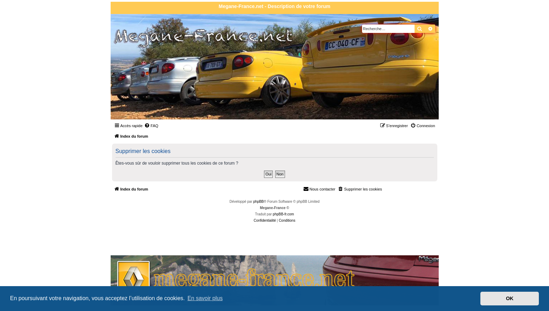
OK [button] (510, 298)
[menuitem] (151, 126)
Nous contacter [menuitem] (319, 188)
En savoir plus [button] (205, 298)
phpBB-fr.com (283, 214)
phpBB (258, 201)
